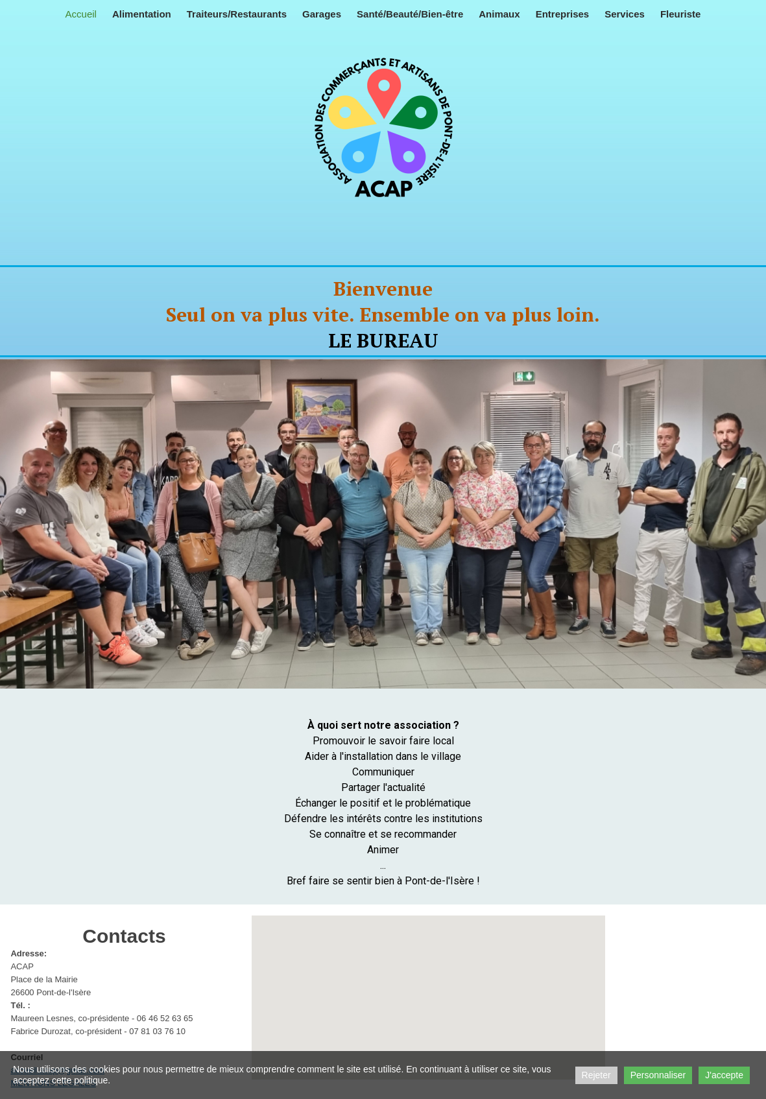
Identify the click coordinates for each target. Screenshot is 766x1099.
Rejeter (596, 1075)
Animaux (499, 13)
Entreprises (563, 13)
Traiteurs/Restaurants (237, 13)
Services (624, 13)
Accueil (81, 13)
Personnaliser (658, 1075)
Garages (321, 13)
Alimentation (141, 13)
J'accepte (724, 1075)
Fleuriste (680, 13)
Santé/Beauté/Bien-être (410, 13)
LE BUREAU (383, 340)
